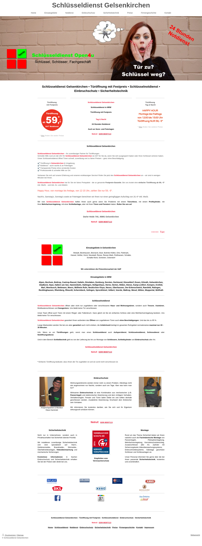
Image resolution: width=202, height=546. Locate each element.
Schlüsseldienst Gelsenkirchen (101, 5)
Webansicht (195, 535)
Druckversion (9, 535)
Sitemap (20, 535)
